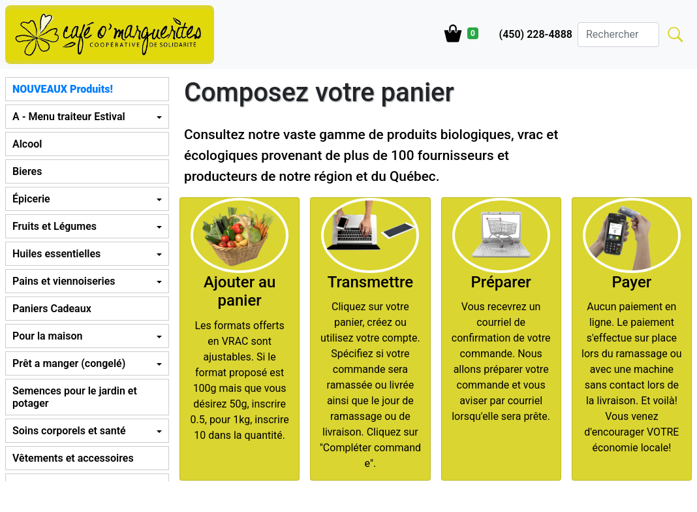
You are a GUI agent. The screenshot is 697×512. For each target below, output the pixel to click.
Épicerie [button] (31, 199)
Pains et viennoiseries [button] (63, 281)
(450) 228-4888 (535, 34)
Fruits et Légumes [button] (54, 226)
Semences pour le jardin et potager (74, 397)
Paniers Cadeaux (51, 308)
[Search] (618, 34)
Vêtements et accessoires (73, 458)
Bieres (27, 171)
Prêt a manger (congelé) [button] (68, 363)
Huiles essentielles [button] (56, 254)
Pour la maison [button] (47, 336)
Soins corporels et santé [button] (69, 430)
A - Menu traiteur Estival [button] (68, 116)
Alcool (27, 144)
